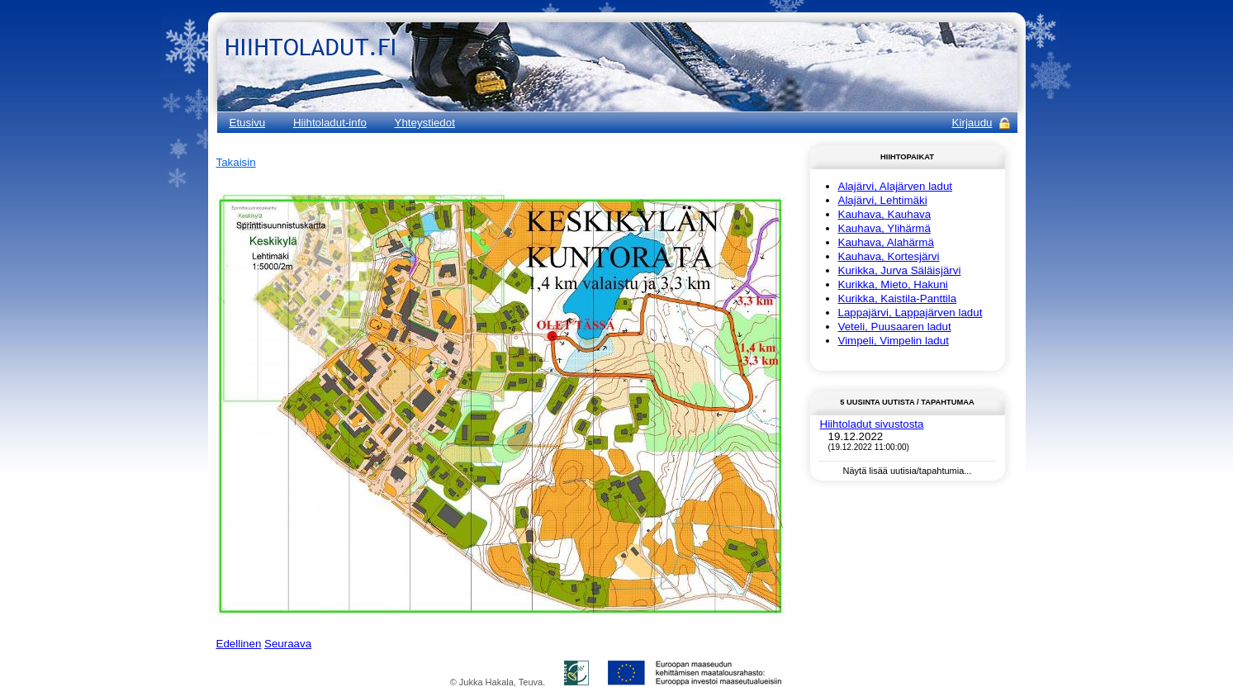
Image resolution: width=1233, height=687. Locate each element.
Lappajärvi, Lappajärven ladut (910, 312)
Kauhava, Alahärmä (886, 242)
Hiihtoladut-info (330, 122)
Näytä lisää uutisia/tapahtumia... (907, 471)
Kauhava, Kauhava (885, 214)
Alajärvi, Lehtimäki (882, 200)
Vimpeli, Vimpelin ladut (893, 340)
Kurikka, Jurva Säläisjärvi (899, 270)
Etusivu (248, 122)
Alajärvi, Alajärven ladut (895, 186)
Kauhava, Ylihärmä (884, 228)
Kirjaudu (972, 122)
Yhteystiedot (425, 122)
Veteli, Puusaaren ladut (894, 326)
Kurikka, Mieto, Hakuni (893, 284)
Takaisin (236, 162)
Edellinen (239, 643)
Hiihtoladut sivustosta (872, 424)
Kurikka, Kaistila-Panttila (897, 298)
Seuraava (287, 643)
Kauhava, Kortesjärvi (889, 256)
